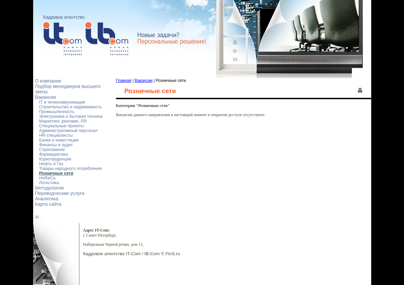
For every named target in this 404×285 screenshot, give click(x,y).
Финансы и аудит (56, 144)
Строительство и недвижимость (70, 107)
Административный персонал (68, 130)
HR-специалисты (56, 135)
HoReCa (47, 178)
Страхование (52, 149)
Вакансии (45, 97)
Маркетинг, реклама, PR (63, 121)
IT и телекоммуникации (62, 102)
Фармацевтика (53, 154)
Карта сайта (48, 204)
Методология (49, 188)
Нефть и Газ (51, 163)
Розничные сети (56, 173)
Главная (124, 80)
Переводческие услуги (60, 193)
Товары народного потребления (70, 168)
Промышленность (57, 111)
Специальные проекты (61, 126)
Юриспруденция (55, 159)
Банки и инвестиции (59, 140)
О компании (48, 81)
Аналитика (46, 198)
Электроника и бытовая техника (70, 116)
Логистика (49, 182)
